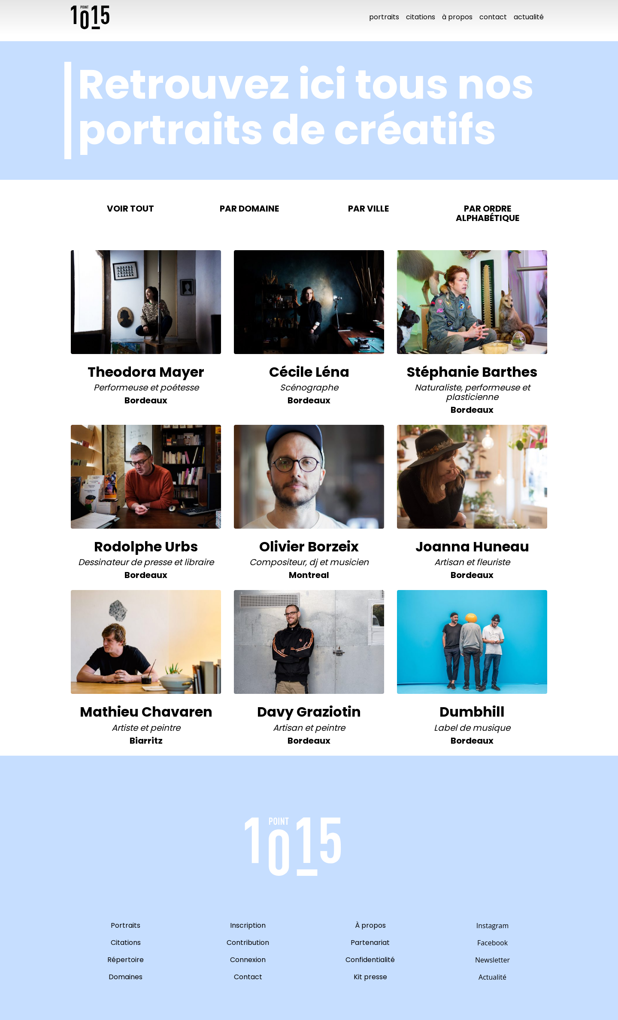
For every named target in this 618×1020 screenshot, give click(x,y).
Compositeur (277, 562)
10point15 (90, 17)
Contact (493, 17)
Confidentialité (370, 960)
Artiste (125, 728)
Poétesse (179, 387)
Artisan (449, 562)
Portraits (384, 17)
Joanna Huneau (472, 546)
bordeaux (145, 400)
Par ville (368, 209)
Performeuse (121, 387)
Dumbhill (472, 711)
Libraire (199, 562)
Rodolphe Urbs (146, 546)
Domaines (125, 977)
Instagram (492, 925)
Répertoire (125, 960)
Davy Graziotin (309, 711)
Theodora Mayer (146, 371)
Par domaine (249, 209)
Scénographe (309, 387)
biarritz (146, 741)
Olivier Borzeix (309, 546)
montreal (309, 575)
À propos (457, 17)
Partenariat (370, 942)
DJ (313, 562)
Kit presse (370, 977)
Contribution (248, 942)
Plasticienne (472, 397)
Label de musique (472, 728)
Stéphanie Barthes (472, 371)
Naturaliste (438, 387)
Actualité (529, 17)
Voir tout (130, 209)
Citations (420, 17)
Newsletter (492, 960)
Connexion (248, 960)
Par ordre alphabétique (487, 213)
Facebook (492, 942)
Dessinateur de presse (125, 562)
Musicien (349, 562)
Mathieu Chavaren (146, 711)
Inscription (248, 925)
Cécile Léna (309, 371)
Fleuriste (493, 562)
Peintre (165, 728)
